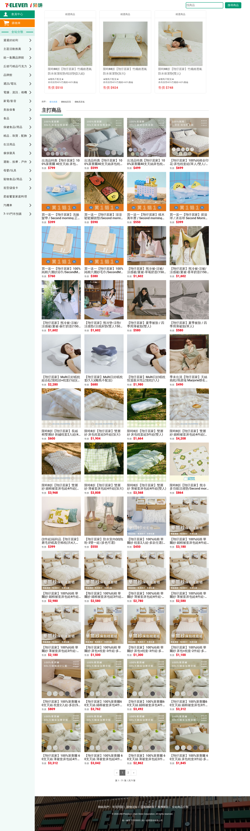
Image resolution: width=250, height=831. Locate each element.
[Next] (134, 773)
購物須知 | (132, 807)
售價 (44, 168)
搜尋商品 (233, 5)
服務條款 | (164, 807)
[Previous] (117, 773)
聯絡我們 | (104, 807)
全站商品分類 (180, 807)
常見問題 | (118, 807)
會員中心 (15, 14)
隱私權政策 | (148, 807)
